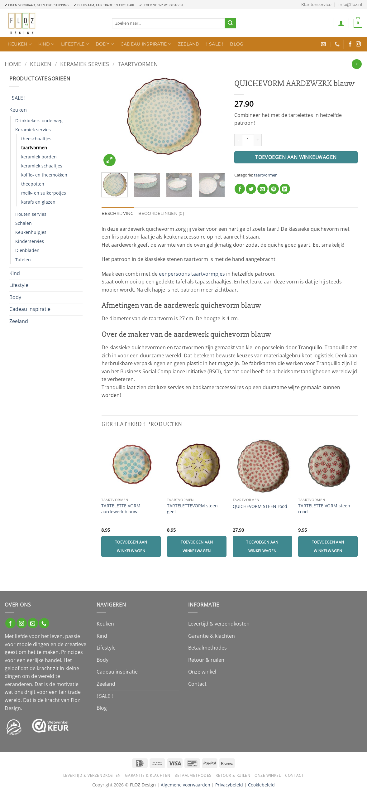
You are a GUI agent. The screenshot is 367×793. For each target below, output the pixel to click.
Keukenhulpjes (30, 232)
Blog (236, 44)
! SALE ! (214, 44)
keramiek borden (39, 157)
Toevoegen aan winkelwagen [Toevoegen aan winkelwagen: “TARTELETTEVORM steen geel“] (197, 546)
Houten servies (30, 214)
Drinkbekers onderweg (39, 120)
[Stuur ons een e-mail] (33, 623)
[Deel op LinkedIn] (285, 189)
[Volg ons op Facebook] (350, 44)
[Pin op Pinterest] (274, 189)
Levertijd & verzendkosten (219, 623)
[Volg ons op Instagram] (358, 44)
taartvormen (138, 64)
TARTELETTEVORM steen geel (192, 509)
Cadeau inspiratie (146, 44)
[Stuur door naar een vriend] (262, 189)
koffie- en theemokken (44, 175)
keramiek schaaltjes (41, 166)
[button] (341, 23)
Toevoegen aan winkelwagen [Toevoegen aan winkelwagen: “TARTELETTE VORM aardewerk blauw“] (131, 546)
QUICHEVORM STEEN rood (260, 506)
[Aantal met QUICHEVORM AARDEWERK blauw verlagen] (238, 140)
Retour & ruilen (206, 659)
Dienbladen (27, 250)
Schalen (23, 223)
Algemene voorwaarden (185, 785)
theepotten (32, 184)
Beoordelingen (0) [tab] (161, 213)
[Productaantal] (248, 140)
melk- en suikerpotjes (43, 193)
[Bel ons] (44, 623)
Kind (46, 44)
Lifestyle (75, 44)
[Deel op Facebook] (240, 189)
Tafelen (23, 260)
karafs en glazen (38, 202)
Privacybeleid (229, 785)
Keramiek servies (84, 64)
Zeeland (189, 44)
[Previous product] (356, 64)
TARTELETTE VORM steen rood (324, 509)
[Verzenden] (230, 23)
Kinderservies (29, 241)
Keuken (19, 44)
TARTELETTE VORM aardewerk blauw (121, 509)
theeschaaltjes (36, 139)
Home (13, 64)
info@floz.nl (350, 4)
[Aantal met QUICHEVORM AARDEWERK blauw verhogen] (258, 140)
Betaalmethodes (207, 647)
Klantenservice (316, 4)
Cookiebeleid (261, 785)
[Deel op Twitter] (251, 189)
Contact (197, 683)
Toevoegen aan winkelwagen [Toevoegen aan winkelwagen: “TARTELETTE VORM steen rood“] (328, 546)
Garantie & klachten (211, 635)
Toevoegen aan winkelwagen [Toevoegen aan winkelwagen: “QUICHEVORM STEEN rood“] (262, 546)
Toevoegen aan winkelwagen (296, 157)
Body (105, 44)
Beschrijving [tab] (118, 213)
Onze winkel (202, 671)
